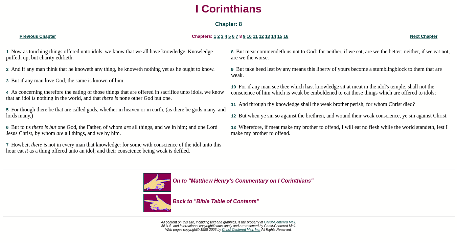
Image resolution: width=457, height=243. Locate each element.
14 (273, 36)
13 (267, 36)
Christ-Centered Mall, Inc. (241, 230)
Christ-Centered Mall (279, 222)
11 (255, 36)
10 (249, 36)
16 (285, 36)
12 (261, 36)
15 (279, 36)
